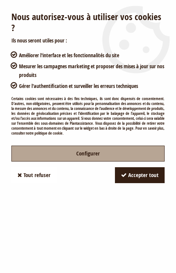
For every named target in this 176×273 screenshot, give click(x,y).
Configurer (88, 153)
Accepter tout (140, 175)
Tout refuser (33, 175)
